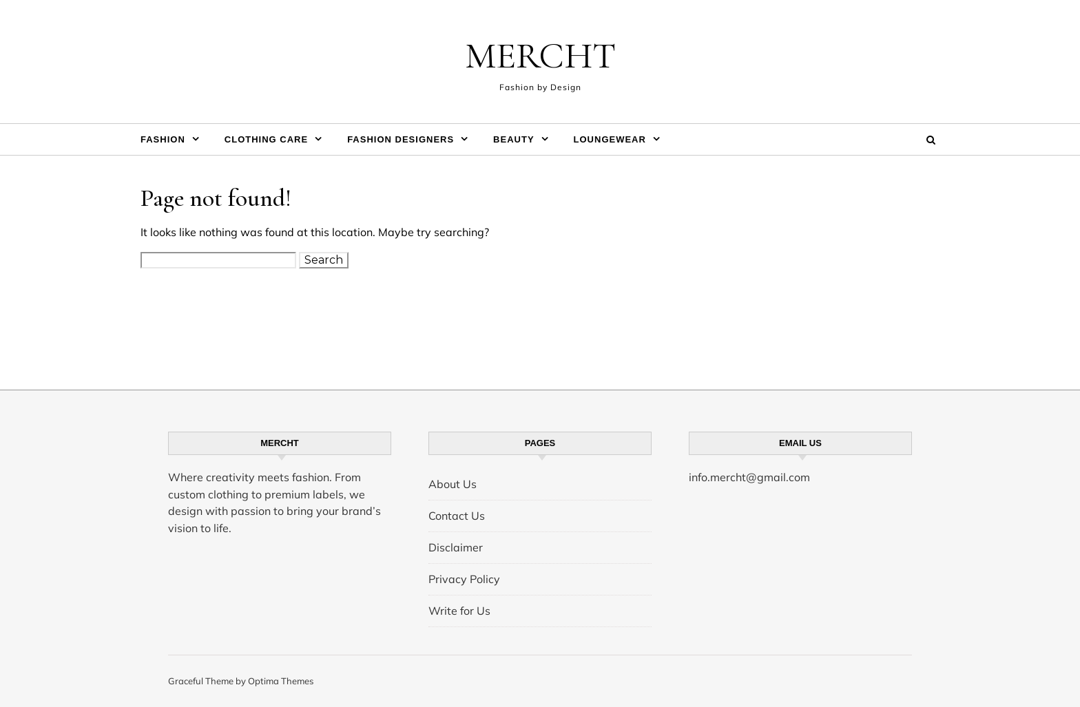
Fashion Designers (400, 139)
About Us (452, 484)
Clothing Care (266, 139)
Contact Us (456, 516)
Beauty (513, 139)
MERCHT (540, 55)
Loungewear (610, 139)
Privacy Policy (464, 579)
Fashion (163, 139)
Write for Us (459, 611)
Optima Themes (280, 680)
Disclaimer (455, 547)
